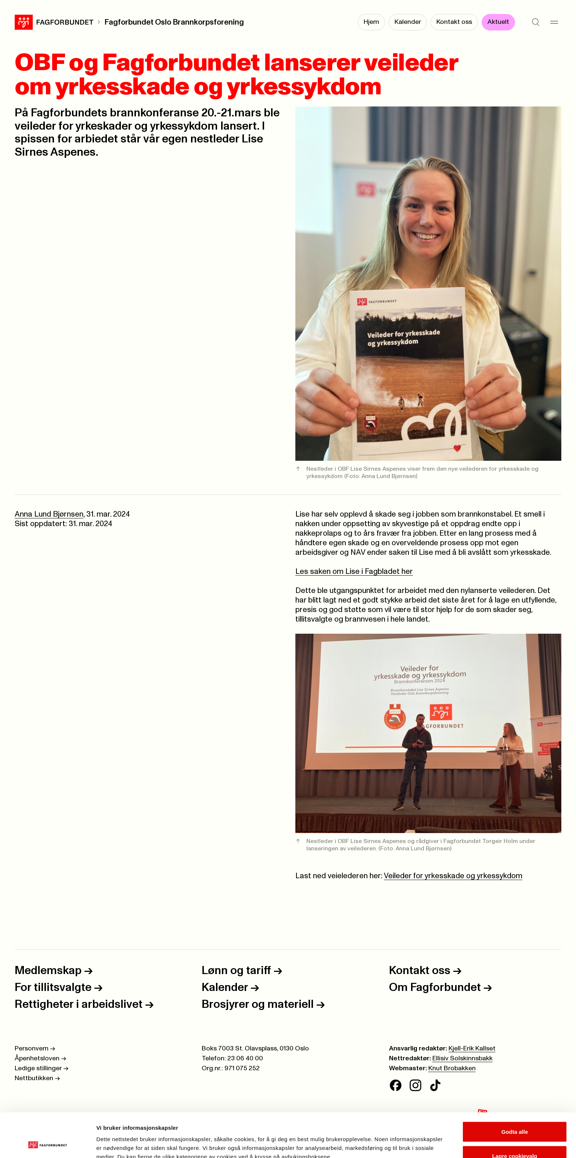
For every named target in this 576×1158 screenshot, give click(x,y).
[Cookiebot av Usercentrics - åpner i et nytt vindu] (47, 1143)
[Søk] (535, 22)
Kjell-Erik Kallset (472, 1048)
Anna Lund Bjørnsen (49, 514)
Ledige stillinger (41, 1068)
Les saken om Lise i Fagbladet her (354, 571)
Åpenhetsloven (40, 1058)
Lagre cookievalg (514, 1114)
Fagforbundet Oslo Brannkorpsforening (174, 22)
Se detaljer (395, 1139)
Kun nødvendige (514, 1138)
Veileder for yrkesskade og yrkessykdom (453, 876)
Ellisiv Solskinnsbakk (462, 1058)
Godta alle (514, 1090)
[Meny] (554, 22)
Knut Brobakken (452, 1068)
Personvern (35, 1048)
